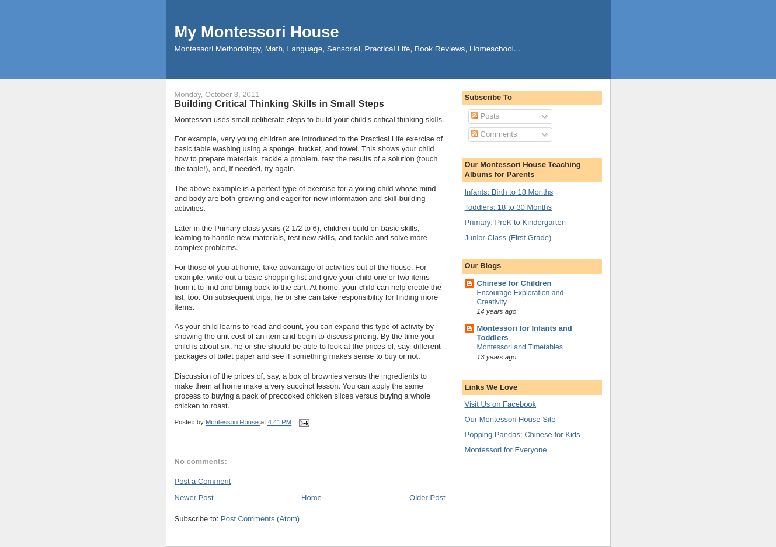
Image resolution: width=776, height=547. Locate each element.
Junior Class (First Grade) (508, 237)
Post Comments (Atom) (260, 518)
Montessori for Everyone (506, 449)
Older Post (427, 497)
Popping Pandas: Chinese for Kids (522, 434)
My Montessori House (257, 32)
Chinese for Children (514, 283)
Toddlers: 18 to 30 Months (508, 207)
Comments (494, 134)
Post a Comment (203, 481)
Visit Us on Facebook (501, 404)
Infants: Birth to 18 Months (509, 192)
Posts (485, 116)
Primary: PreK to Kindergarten (515, 222)
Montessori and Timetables (520, 347)
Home (311, 497)
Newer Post (194, 497)
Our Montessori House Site (510, 419)
